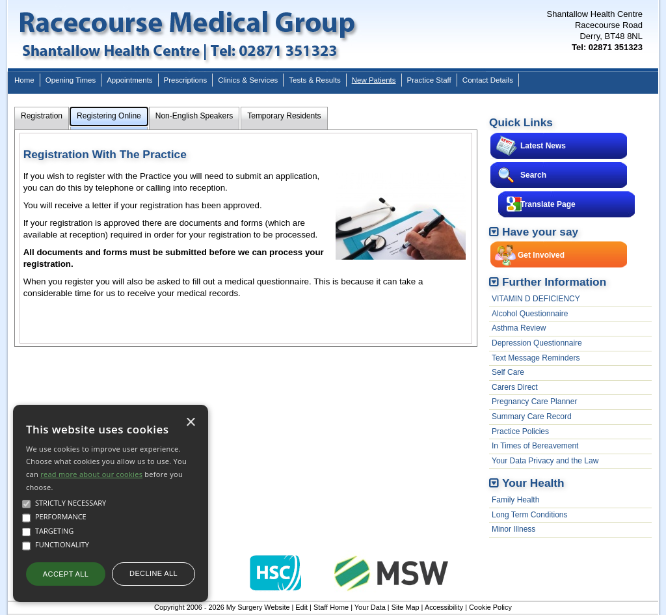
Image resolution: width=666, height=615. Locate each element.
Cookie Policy (490, 607)
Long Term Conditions (530, 514)
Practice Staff (429, 80)
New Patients (374, 80)
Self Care (508, 372)
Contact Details (487, 80)
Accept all (65, 574)
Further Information (554, 281)
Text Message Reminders (535, 357)
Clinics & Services (248, 80)
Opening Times (71, 80)
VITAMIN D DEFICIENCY (536, 298)
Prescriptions (185, 80)
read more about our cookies (91, 474)
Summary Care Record (532, 416)
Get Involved (541, 255)
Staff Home (331, 607)
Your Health (533, 482)
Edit (301, 607)
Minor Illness (513, 529)
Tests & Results (314, 80)
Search (533, 175)
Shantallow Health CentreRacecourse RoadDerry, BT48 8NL (595, 30)
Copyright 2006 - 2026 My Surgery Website (221, 607)
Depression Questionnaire (537, 343)
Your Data (370, 607)
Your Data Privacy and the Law (545, 460)
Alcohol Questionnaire (530, 313)
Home (24, 80)
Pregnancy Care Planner (534, 401)
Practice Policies (520, 431)
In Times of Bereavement (535, 445)
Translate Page (548, 204)
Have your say (540, 231)
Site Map (406, 607)
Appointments (129, 80)
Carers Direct (515, 387)
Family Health (515, 499)
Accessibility (444, 607)
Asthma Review (519, 328)
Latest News (543, 145)
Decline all (153, 573)
